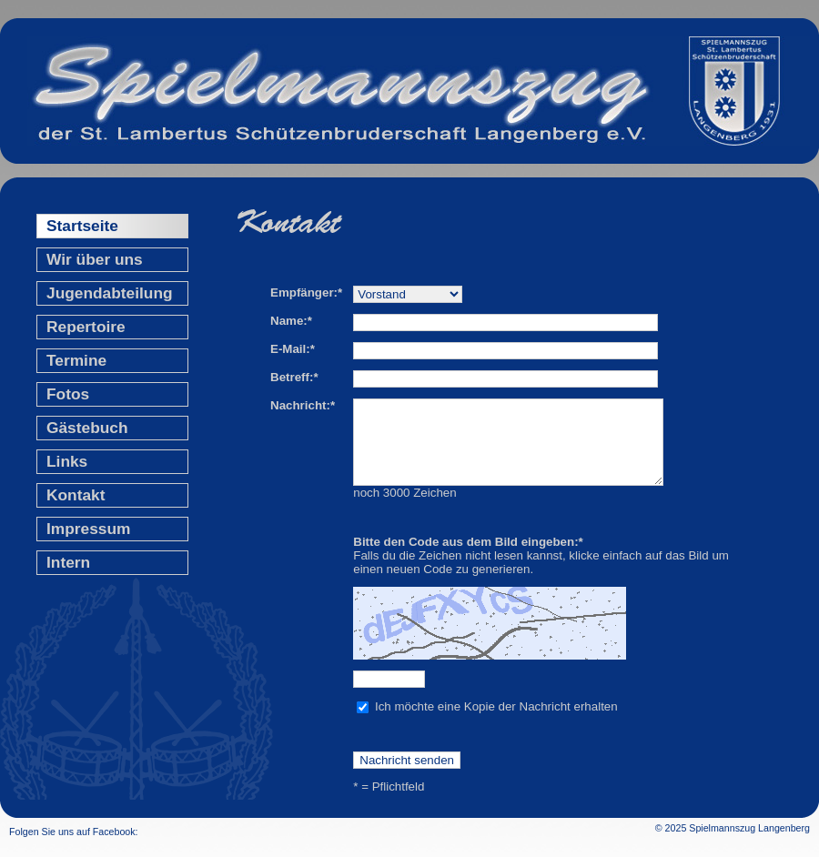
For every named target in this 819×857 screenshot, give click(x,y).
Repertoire (86, 327)
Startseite (82, 226)
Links (66, 461)
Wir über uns (94, 259)
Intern (68, 562)
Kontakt (76, 495)
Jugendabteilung (109, 293)
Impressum (88, 528)
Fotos (67, 394)
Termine (76, 360)
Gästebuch (87, 427)
